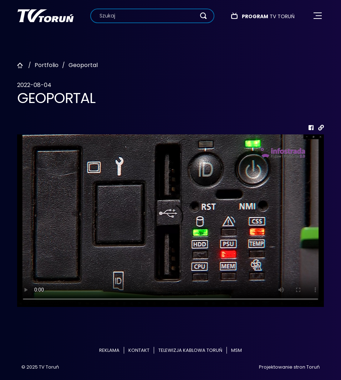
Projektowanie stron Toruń (289, 367)
